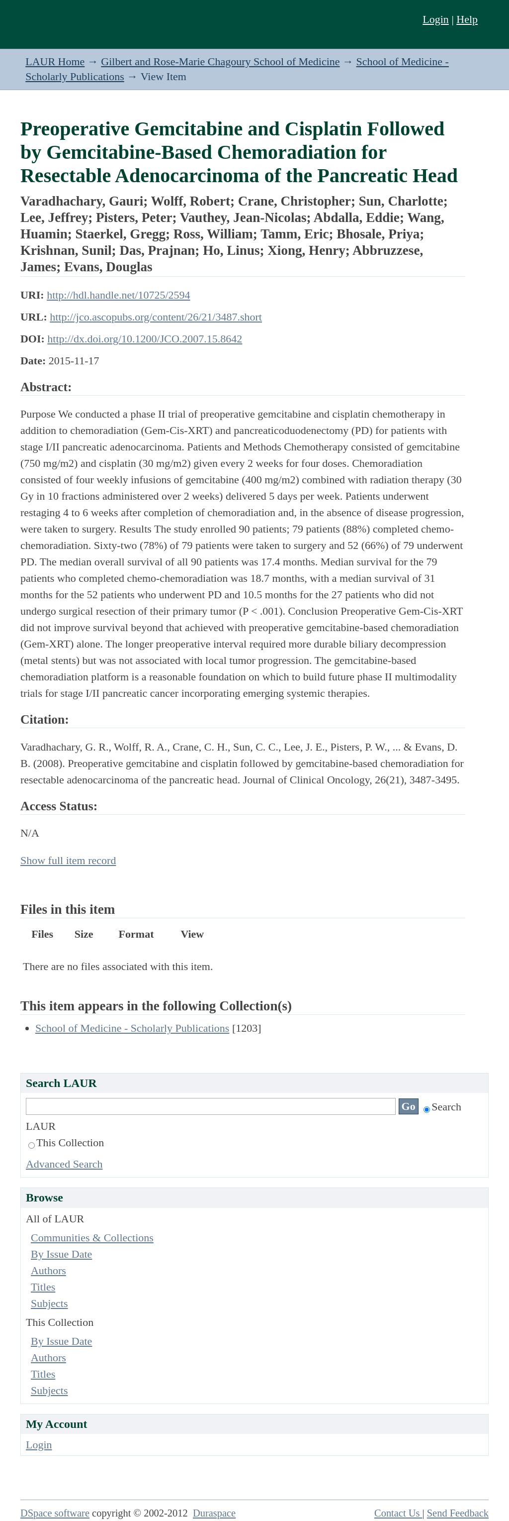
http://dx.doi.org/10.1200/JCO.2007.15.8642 (144, 338)
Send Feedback (458, 1513)
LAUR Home (55, 61)
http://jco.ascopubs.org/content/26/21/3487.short (156, 317)
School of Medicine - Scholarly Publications (132, 1028)
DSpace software (54, 1513)
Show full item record (68, 860)
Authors (48, 1270)
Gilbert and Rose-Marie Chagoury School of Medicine (220, 61)
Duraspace (214, 1513)
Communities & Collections (92, 1237)
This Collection (66, 1142)
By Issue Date (61, 1254)
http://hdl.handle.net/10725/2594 (118, 295)
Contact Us (398, 1513)
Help (467, 19)
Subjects (49, 1303)
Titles (43, 1287)
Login (436, 19)
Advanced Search (64, 1164)
